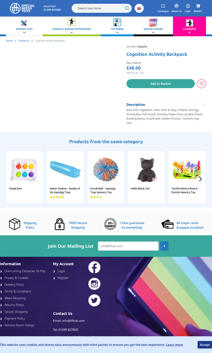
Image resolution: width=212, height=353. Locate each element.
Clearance (24, 40)
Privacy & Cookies (14, 278)
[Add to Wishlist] (201, 83)
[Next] (200, 179)
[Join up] (164, 246)
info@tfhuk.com (73, 321)
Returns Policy (12, 305)
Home (9, 40)
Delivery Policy (12, 285)
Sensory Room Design (17, 325)
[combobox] (102, 8)
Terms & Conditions (15, 291)
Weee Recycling (13, 298)
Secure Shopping (14, 312)
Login (59, 271)
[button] (139, 8)
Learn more (174, 345)
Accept (205, 345)
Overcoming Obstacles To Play (22, 271)
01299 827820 (68, 330)
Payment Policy (12, 318)
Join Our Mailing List (70, 246)
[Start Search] (127, 8)
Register (61, 278)
